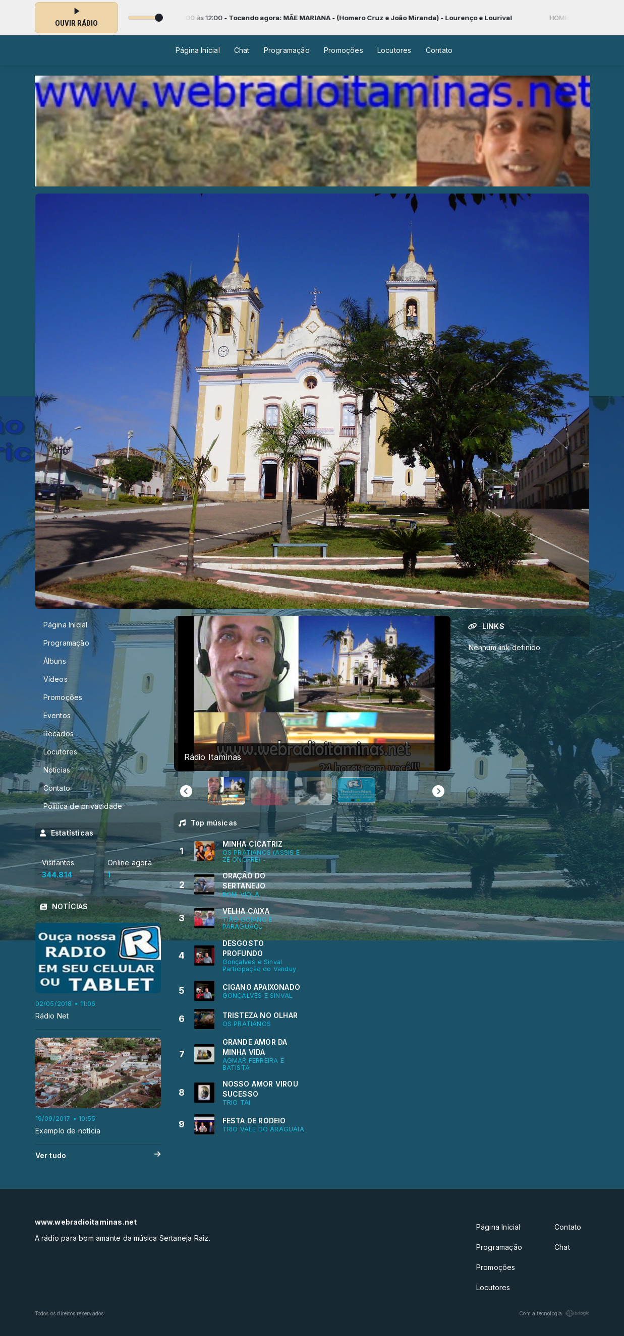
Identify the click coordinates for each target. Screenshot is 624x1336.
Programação (287, 50)
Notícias (57, 770)
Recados (58, 733)
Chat (242, 50)
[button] (226, 791)
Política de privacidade (83, 806)
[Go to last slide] (186, 791)
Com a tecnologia (554, 1313)
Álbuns (54, 661)
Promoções (343, 50)
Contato (439, 50)
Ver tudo (98, 1156)
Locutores (394, 50)
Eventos (57, 715)
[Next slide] (438, 791)
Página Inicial (198, 50)
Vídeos (55, 679)
